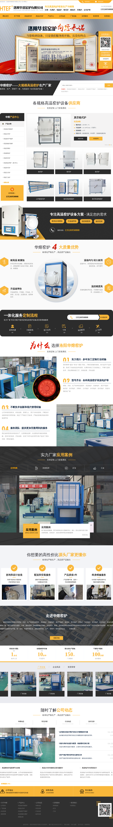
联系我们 (87, 1)
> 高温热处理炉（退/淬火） (11, 163)
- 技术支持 (38, 814)
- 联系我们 (73, 805)
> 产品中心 (21, 803)
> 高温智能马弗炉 (8, 143)
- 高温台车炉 (21, 808)
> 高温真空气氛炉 (8, 138)
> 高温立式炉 (6, 172)
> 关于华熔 (3, 803)
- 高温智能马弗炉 (22, 814)
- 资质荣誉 (3, 814)
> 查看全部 (6, 182)
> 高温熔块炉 (6, 153)
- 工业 (54, 811)
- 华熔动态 (38, 805)
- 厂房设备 (3, 808)
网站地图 (66, 824)
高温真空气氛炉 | (91, 89)
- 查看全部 (20, 817)
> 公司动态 (38, 803)
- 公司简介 (3, 805)
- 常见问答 (38, 808)
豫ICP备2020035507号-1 (55, 824)
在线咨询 (100, 1)
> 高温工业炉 (6, 177)
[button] (105, 144)
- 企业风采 (3, 811)
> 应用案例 (56, 803)
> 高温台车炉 (6, 134)
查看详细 (50, 138)
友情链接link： (6, 783)
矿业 (70, 468)
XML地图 (73, 824)
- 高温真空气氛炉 (22, 811)
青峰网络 (87, 824)
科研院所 (42, 468)
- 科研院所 (55, 805)
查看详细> (85, 534)
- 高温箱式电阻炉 (22, 805)
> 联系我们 (73, 803)
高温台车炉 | (81, 89)
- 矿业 (54, 808)
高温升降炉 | (64, 91)
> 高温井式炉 (6, 167)
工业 (98, 468)
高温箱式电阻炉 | (72, 89)
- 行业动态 (38, 811)
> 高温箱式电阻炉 (8, 129)
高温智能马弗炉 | (102, 89)
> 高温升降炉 (6, 148)
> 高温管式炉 (6, 158)
